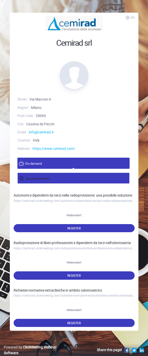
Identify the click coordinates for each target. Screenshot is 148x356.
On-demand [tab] (30, 163)
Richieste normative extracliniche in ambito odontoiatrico (58, 290)
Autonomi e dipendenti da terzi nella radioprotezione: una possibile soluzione (73, 195)
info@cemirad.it (41, 132)
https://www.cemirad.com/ (54, 148)
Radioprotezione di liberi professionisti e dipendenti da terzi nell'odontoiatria (72, 242)
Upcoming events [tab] (34, 178)
